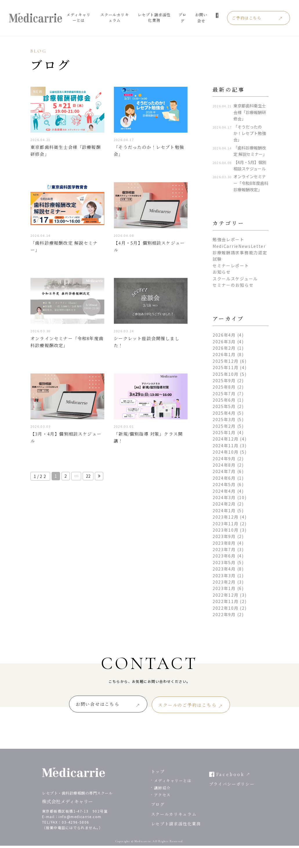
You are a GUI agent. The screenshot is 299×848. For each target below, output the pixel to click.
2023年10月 (225, 530)
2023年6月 (224, 556)
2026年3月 (224, 341)
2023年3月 (224, 575)
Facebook (230, 777)
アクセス (162, 797)
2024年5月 (224, 484)
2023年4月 (224, 569)
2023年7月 (224, 549)
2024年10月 (225, 452)
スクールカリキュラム (118, 17)
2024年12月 (225, 439)
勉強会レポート (228, 239)
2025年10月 (225, 374)
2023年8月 (224, 543)
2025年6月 (224, 400)
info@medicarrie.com (80, 818)
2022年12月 (225, 595)
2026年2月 (224, 348)
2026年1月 (224, 354)
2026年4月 (224, 335)
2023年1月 (224, 588)
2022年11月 (225, 601)
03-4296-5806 (75, 824)
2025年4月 (224, 413)
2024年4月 (224, 491)
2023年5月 (224, 562)
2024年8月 (224, 465)
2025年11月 (225, 367)
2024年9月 (224, 458)
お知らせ (222, 272)
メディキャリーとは (81, 17)
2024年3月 (224, 497)
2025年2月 (224, 426)
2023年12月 (225, 517)
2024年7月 (224, 471)
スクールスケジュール (235, 279)
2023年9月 (224, 536)
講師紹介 (162, 790)
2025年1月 (224, 432)
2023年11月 (225, 523)
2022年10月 (225, 608)
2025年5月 (224, 406)
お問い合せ (209, 18)
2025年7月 (224, 393)
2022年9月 (224, 614)
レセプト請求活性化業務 (160, 17)
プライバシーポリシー (232, 786)
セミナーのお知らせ (233, 285)
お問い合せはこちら (88, 706)
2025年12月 (225, 361)
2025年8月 (224, 387)
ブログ (190, 18)
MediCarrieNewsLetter (239, 246)
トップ (158, 774)
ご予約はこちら (257, 18)
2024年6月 (224, 478)
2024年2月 (224, 504)
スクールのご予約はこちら (197, 706)
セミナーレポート (231, 265)
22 (89, 480)
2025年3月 (224, 419)
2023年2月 (224, 582)
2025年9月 (224, 380)
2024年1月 (224, 510)
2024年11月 (225, 445)
